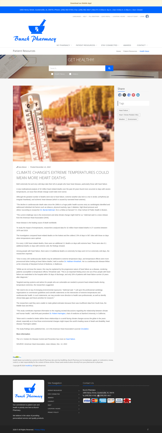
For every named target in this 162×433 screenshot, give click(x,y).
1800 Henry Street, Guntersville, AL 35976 (36, 10)
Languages (77, 16)
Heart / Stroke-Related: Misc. (129, 115)
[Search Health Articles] (77, 68)
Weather (122, 119)
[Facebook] (147, 16)
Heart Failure (123, 110)
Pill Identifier (94, 16)
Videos (73, 74)
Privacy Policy (53, 412)
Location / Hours (119, 16)
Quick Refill (105, 16)
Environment (132, 119)
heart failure (70, 339)
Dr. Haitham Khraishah (72, 261)
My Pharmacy (63, 45)
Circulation (84, 329)
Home (118, 51)
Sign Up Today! (132, 16)
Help (85, 16)
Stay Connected (109, 45)
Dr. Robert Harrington (58, 313)
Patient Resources (85, 45)
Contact (141, 45)
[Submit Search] (109, 68)
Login (142, 16)
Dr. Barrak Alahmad (47, 210)
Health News (58, 74)
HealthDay (28, 366)
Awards (127, 45)
